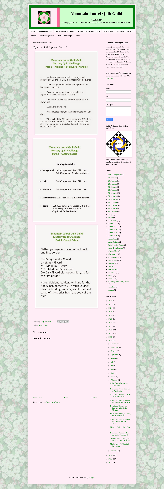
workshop (111, 287)
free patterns (112, 239)
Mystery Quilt (43, 325)
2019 (111, 326)
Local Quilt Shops (65, 36)
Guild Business (113, 242)
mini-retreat (112, 254)
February (114, 380)
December (114, 344)
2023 (111, 312)
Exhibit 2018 (112, 233)
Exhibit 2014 (112, 227)
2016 (111, 337)
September (115, 355)
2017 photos (112, 190)
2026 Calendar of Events (64, 31)
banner (110, 218)
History (34, 36)
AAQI (110, 215)
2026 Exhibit (108, 31)
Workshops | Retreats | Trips (89, 31)
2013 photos (112, 181)
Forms (78, 36)
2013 (111, 459)
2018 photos (112, 193)
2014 (111, 455)
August (113, 358)
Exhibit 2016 (112, 230)
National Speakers (47, 36)
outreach (111, 263)
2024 (111, 308)
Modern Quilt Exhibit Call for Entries (119, 445)
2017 (111, 333)
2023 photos (112, 208)
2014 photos (112, 184)
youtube (111, 290)
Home (33, 31)
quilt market (112, 269)
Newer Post (37, 398)
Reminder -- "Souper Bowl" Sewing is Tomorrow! (120, 434)
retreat (110, 276)
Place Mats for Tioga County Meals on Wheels (120, 415)
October (114, 351)
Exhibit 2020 (112, 236)
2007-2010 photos (114, 175)
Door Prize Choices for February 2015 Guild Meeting (118, 408)
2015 (111, 341)
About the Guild (45, 31)
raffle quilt (112, 272)
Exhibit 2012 (112, 224)
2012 (111, 463)
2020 (111, 323)
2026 (111, 301)
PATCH (111, 266)
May (112, 369)
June (112, 366)
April (113, 373)
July (112, 362)
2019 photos (112, 196)
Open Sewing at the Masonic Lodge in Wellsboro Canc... (120, 421)
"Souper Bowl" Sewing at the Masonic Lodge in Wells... (120, 440)
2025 (111, 304)
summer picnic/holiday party (118, 282)
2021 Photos (112, 202)
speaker (111, 279)
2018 (111, 330)
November (115, 348)
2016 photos (112, 187)
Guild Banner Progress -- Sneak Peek (119, 384)
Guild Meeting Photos (116, 245)
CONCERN (112, 221)
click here (109, 78)
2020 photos (112, 199)
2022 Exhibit (112, 205)
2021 (111, 319)
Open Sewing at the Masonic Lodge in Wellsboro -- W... (120, 401)
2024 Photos (112, 211)
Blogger (91, 477)
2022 (111, 315)
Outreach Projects (124, 31)
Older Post (94, 398)
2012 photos (112, 178)
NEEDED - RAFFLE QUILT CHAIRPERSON (120, 396)
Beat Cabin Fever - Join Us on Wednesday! (120, 390)
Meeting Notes (113, 251)
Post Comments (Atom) (51, 402)
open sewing (112, 260)
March (113, 377)
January (114, 451)
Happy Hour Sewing (115, 248)
